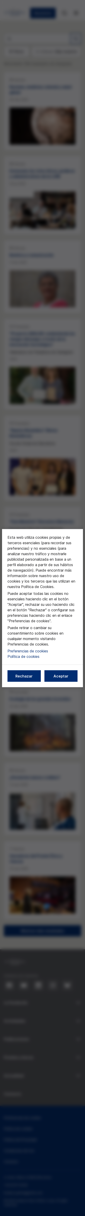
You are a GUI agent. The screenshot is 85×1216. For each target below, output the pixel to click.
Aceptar (60, 676)
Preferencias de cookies (27, 651)
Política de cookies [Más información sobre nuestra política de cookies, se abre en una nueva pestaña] (23, 656)
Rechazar (24, 676)
